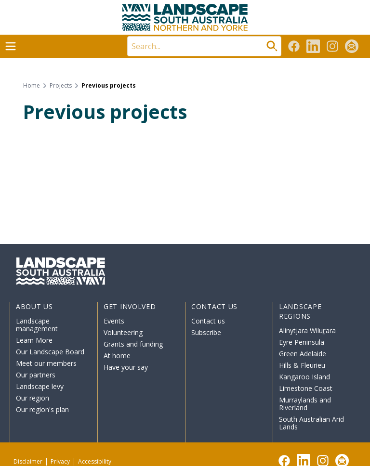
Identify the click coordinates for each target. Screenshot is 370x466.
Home (31, 86)
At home (117, 355)
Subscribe (206, 332)
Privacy (60, 461)
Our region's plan (42, 409)
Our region (32, 397)
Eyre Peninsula (301, 342)
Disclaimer (27, 461)
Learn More (34, 340)
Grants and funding (133, 344)
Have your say (126, 367)
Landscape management (37, 324)
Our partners (35, 374)
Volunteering (123, 332)
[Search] (204, 46)
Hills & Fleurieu (302, 365)
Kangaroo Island (304, 376)
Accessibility (94, 461)
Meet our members (46, 363)
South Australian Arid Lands (311, 422)
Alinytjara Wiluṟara (307, 330)
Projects (61, 86)
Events (114, 320)
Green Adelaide (302, 353)
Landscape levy (40, 386)
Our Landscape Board (50, 351)
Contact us (208, 320)
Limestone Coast (305, 388)
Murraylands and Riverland (305, 403)
